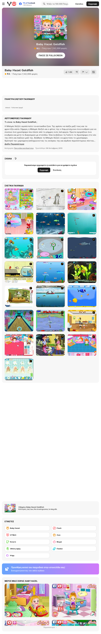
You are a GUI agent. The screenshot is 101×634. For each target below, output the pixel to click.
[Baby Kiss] (50, 345)
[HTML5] (27, 535)
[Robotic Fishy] (82, 272)
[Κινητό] (27, 541)
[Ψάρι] (27, 555)
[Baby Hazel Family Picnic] (82, 199)
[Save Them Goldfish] (19, 272)
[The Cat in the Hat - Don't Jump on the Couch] (19, 296)
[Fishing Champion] (50, 320)
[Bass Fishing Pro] (50, 296)
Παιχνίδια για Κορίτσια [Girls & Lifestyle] (24, 148)
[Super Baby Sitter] (82, 320)
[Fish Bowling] (19, 320)
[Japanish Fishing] (50, 248)
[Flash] (73, 528)
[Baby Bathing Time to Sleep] (19, 199)
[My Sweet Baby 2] (82, 345)
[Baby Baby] (19, 345)
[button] (14, 144)
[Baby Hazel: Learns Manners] (19, 223)
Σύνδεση (57, 170)
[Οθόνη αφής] (27, 548)
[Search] (43, 3)
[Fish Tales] (19, 248)
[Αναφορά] (85, 72)
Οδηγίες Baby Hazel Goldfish (31, 507)
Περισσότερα (50, 627)
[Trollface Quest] (50, 199)
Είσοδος (79, 4)
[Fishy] (50, 272)
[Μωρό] (73, 541)
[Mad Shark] (82, 248)
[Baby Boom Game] (19, 369)
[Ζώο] (73, 535)
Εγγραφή (93, 4)
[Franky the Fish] (50, 223)
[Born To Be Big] (82, 296)
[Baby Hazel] (27, 528)
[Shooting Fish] (82, 223)
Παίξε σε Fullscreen (50, 55)
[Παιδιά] (73, 548)
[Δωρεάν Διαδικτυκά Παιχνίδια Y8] (11, 4)
